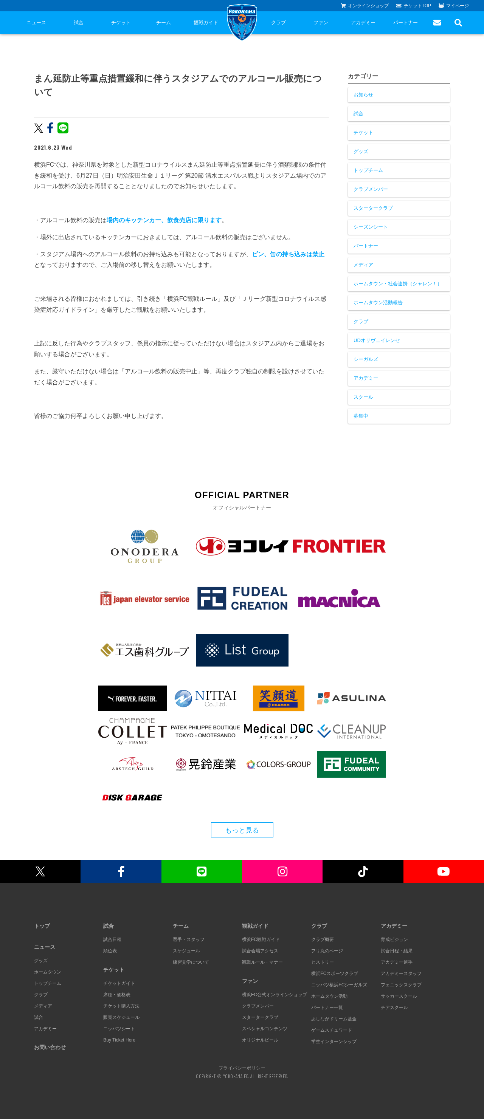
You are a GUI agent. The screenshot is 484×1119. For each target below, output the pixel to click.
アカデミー (363, 22)
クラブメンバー (371, 189)
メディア (363, 265)
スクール (363, 397)
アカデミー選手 (397, 962)
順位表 (110, 950)
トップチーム (368, 170)
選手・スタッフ (189, 939)
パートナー (405, 22)
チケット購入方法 (121, 1006)
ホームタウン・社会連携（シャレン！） (398, 283)
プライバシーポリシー (242, 1067)
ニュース (36, 22)
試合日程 (112, 939)
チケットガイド (119, 983)
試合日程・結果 (397, 950)
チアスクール (394, 1007)
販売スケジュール (121, 1017)
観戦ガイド (206, 22)
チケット (121, 22)
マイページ (454, 5)
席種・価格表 (116, 994)
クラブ (278, 22)
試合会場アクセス (260, 950)
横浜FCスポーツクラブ (334, 973)
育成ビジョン (394, 939)
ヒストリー (322, 962)
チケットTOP (413, 5)
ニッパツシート (119, 1028)
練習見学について (191, 962)
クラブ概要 (322, 939)
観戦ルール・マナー (262, 962)
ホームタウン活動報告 (378, 302)
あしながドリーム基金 (334, 1018)
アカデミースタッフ (401, 973)
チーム (163, 22)
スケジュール (186, 950)
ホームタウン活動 (329, 996)
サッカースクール (399, 996)
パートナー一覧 (327, 1007)
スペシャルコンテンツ (264, 1028)
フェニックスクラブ (401, 984)
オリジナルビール (260, 1040)
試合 (79, 22)
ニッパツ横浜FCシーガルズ (339, 984)
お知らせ (363, 95)
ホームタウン (47, 972)
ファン (320, 22)
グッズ (361, 151)
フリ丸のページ (327, 950)
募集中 (361, 416)
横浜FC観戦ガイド (261, 939)
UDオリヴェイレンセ (377, 340)
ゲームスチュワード (331, 1030)
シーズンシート (371, 227)
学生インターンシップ (334, 1041)
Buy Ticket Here (119, 1040)
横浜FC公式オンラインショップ (274, 994)
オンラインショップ (365, 5)
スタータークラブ (373, 208)
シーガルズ (366, 359)
